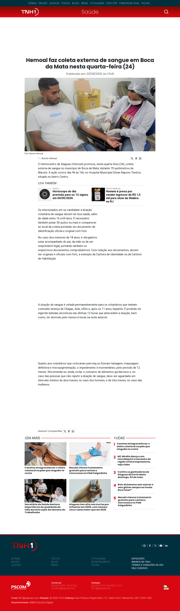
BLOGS (54, 562)
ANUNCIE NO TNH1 (141, 562)
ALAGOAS (16, 565)
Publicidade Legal (129, 3)
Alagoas (54, 3)
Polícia (66, 3)
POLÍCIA (55, 558)
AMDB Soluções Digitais (41, 602)
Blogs (75, 3)
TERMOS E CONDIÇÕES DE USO (147, 565)
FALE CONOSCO (139, 568)
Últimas (32, 3)
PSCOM (95, 565)
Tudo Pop (111, 3)
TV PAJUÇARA (98, 558)
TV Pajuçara (97, 3)
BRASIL (55, 565)
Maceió (43, 3)
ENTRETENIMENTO (100, 562)
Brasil (84, 3)
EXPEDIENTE (138, 558)
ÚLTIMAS (15, 558)
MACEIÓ (15, 562)
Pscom (145, 3)
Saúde (90, 11)
